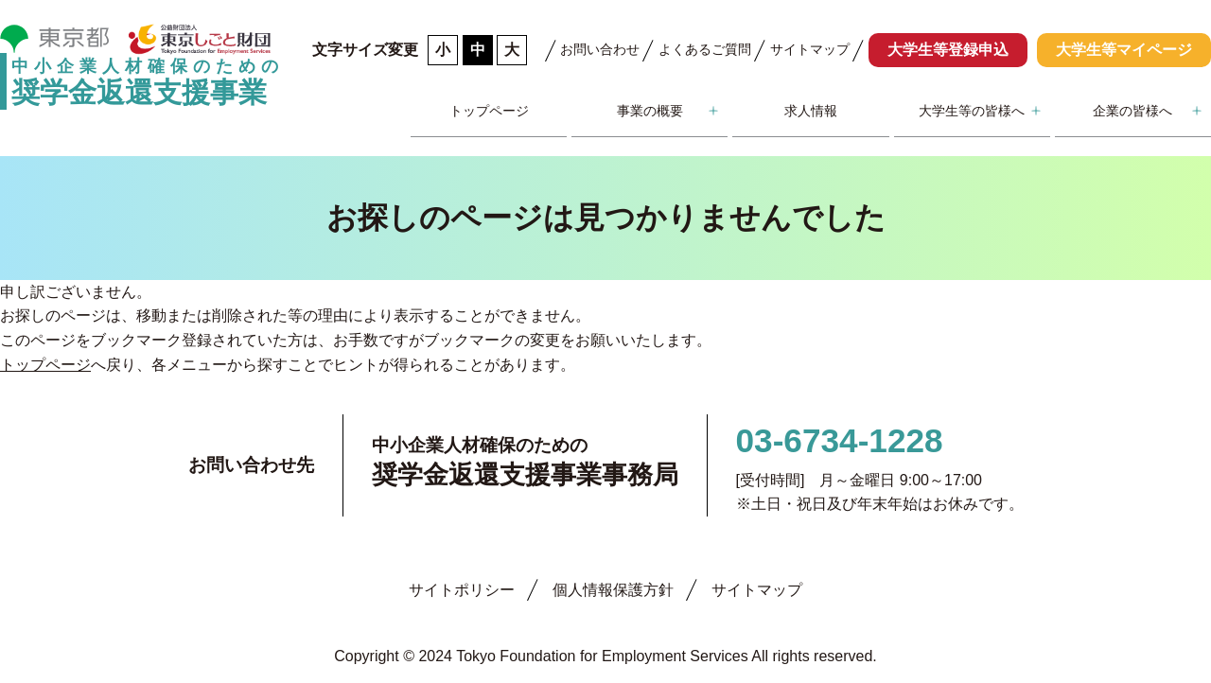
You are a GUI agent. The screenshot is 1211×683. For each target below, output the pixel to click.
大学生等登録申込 (948, 50)
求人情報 (810, 110)
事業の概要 (650, 110)
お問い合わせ (600, 49)
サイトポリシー (462, 590)
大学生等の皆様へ (972, 110)
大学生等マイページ (1124, 50)
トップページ (489, 110)
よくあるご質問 (704, 49)
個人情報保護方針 (613, 590)
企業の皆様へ (1132, 110)
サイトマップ (810, 49)
